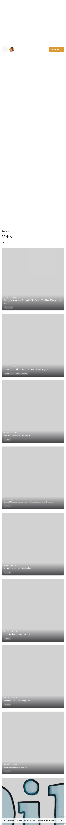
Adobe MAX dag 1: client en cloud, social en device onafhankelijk (29, 505)
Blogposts (7, 442)
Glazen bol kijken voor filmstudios (17, 637)
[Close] (61, 820)
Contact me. (56, 49)
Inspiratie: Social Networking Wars (17, 703)
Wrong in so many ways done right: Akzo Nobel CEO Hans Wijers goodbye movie (33, 305)
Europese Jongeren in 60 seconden (17, 438)
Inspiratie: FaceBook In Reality (15, 770)
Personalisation (9, 376)
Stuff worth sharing (21, 376)
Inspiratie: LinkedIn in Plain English (17, 571)
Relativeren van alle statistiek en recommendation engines (26, 372)
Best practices (7, 231)
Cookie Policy (50, 820)
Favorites (7, 575)
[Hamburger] (5, 49)
